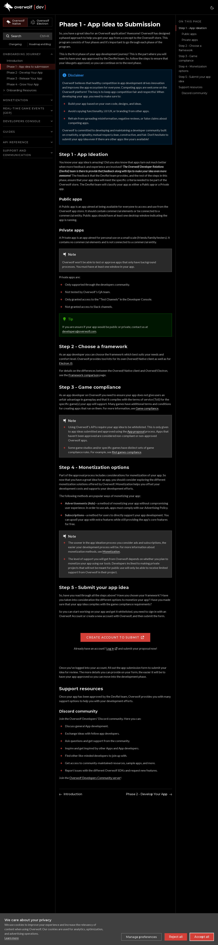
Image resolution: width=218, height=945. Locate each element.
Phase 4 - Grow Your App (23, 84)
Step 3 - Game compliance (188, 58)
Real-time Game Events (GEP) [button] (23, 110)
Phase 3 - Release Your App (24, 78)
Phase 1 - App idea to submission (28, 66)
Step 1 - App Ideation (192, 28)
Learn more (11, 938)
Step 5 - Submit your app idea (195, 79)
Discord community (194, 93)
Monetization (111, 551)
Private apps (190, 40)
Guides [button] (9, 131)
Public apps (189, 34)
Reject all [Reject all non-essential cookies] (176, 937)
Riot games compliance (126, 452)
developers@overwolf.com (79, 331)
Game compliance (147, 408)
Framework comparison (83, 375)
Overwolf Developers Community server (95, 777)
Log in (112, 648)
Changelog (15, 44)
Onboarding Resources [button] (21, 90)
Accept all (201, 937)
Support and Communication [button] (17, 152)
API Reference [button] (16, 142)
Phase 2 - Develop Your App (25, 72)
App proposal (136, 431)
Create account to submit (115, 637)
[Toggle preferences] (141, 937)
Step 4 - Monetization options (193, 69)
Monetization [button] (15, 100)
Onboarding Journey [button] (22, 54)
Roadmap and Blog (40, 44)
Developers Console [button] (22, 121)
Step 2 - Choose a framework (190, 48)
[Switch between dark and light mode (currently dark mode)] (212, 7)
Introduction (15, 60)
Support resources (190, 87)
